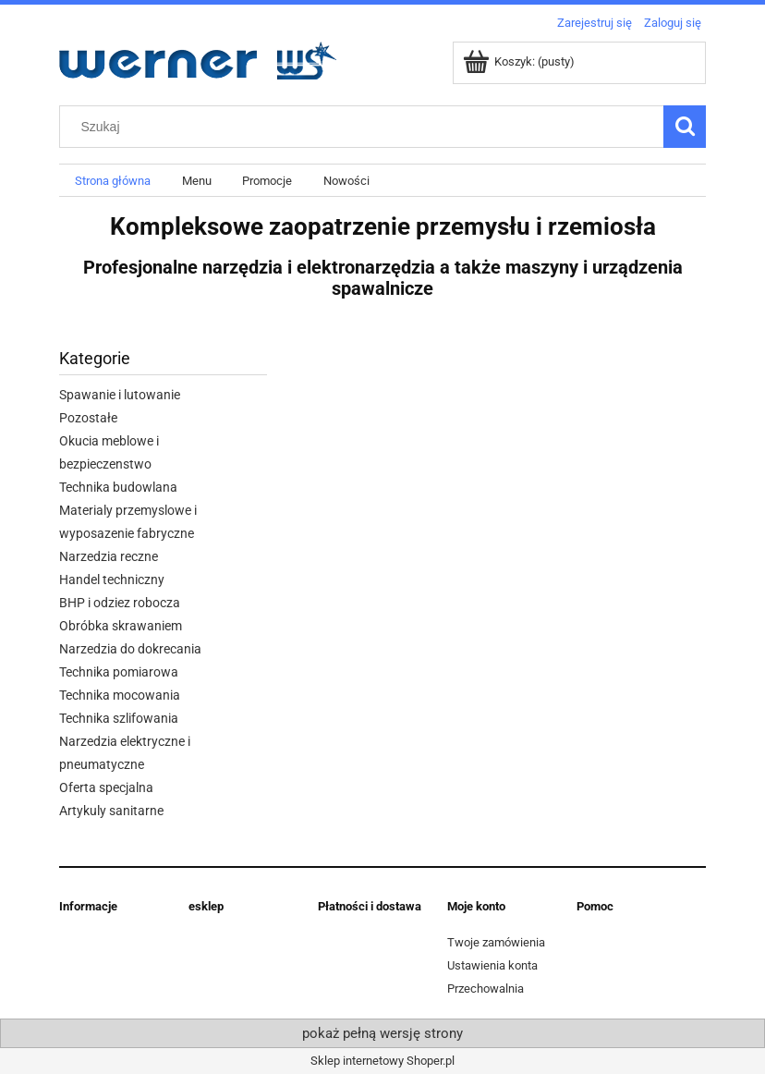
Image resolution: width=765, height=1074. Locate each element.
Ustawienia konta (492, 965)
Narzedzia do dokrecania (130, 648)
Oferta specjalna (106, 787)
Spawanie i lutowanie (119, 394)
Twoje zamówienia (496, 942)
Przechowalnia (485, 988)
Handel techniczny (111, 579)
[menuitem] (112, 181)
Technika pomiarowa (118, 672)
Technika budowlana (118, 487)
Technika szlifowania (118, 718)
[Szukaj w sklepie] (365, 126)
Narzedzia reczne (108, 556)
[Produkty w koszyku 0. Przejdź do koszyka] (520, 61)
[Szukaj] (684, 126)
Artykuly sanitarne (111, 810)
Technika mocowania (119, 695)
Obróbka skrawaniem (120, 625)
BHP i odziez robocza (119, 602)
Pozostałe (88, 417)
